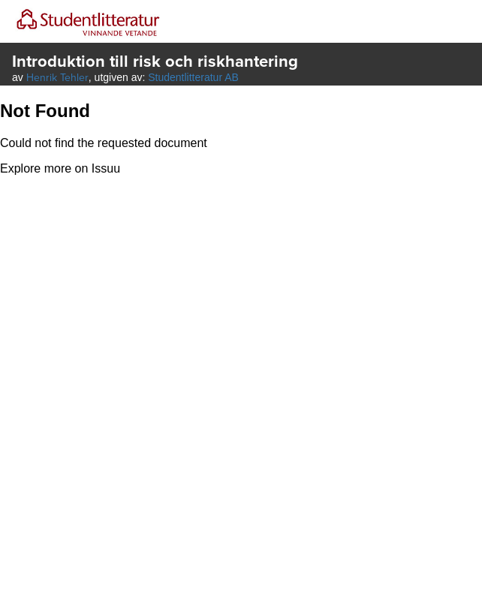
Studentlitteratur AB (193, 77)
